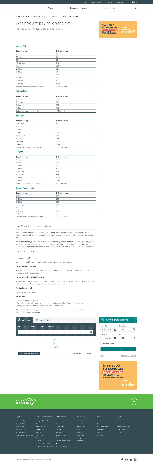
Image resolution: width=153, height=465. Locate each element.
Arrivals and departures (22, 421)
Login (102, 355)
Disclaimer (89, 354)
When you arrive (20, 429)
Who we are (100, 421)
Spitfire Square (80, 426)
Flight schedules (20, 424)
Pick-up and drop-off (42, 421)
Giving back (100, 435)
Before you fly (20, 426)
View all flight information (29, 354)
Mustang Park (80, 432)
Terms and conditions (123, 426)
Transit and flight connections (24, 435)
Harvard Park (80, 435)
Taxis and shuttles (41, 429)
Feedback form (121, 424)
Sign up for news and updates (125, 421)
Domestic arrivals (28, 326)
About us (108, 2)
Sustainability (101, 429)
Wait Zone (39, 424)
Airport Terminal (81, 421)
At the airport (112, 8)
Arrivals (26, 319)
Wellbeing (59, 432)
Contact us (120, 2)
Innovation (100, 432)
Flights (52, 8)
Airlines (18, 438)
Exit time (122, 334)
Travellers (84, 2)
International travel (21, 432)
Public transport (40, 435)
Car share (38, 440)
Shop (57, 424)
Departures (46, 319)
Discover (58, 429)
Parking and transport (80, 8)
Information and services (63, 440)
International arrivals (49, 326)
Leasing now (80, 438)
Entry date (104, 326)
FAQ (57, 438)
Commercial (96, 2)
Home (18, 16)
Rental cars (39, 432)
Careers (99, 424)
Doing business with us (103, 426)
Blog (57, 443)
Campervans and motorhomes (45, 446)
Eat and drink (60, 426)
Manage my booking (128, 355)
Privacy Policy (121, 429)
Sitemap (119, 432)
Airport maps (60, 421)
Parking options (58, 16)
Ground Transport (81, 424)
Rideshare (39, 438)
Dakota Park (79, 429)
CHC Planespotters (61, 446)
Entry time (123, 326)
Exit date (104, 334)
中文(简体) (133, 2)
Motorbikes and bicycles (43, 443)
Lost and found (60, 435)
